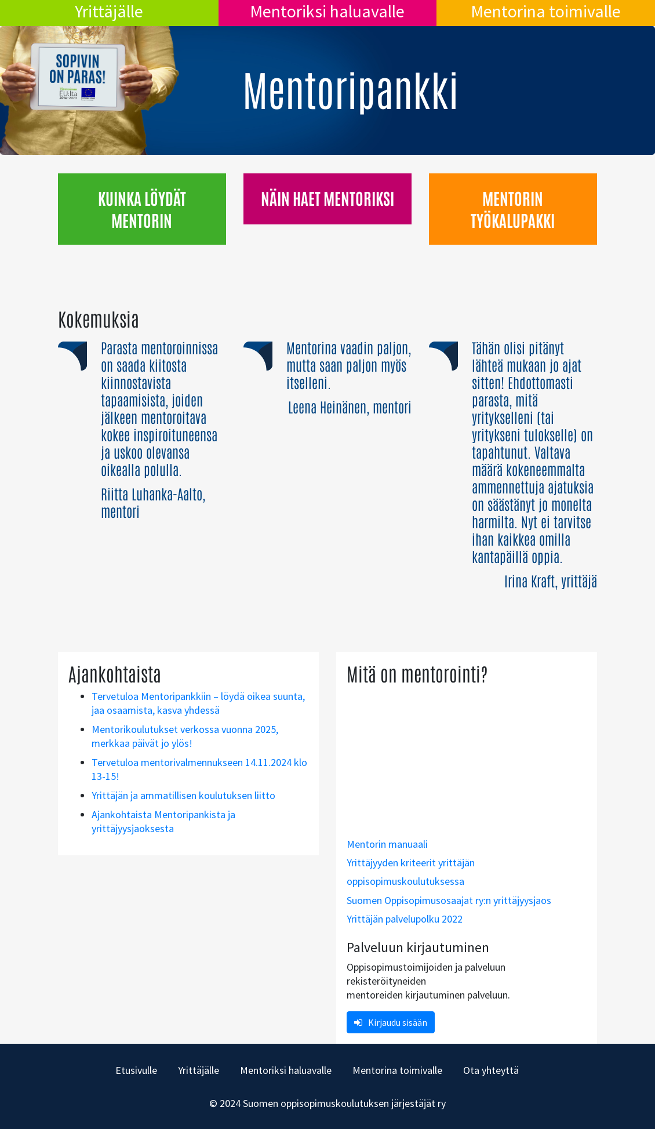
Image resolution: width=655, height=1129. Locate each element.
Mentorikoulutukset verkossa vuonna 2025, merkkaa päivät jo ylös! (185, 736)
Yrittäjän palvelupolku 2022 (405, 918)
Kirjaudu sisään (390, 1022)
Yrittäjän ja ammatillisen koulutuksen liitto (183, 795)
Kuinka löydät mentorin (142, 208)
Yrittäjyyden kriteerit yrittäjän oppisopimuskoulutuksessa (411, 872)
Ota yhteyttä (491, 1070)
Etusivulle (136, 1070)
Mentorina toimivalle (546, 11)
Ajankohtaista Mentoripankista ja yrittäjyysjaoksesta (163, 821)
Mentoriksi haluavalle (327, 11)
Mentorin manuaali (387, 844)
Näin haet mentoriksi (327, 197)
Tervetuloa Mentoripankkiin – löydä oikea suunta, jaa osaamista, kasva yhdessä (198, 703)
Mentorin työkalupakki (513, 208)
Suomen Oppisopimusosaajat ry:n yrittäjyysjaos (449, 900)
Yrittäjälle (109, 11)
